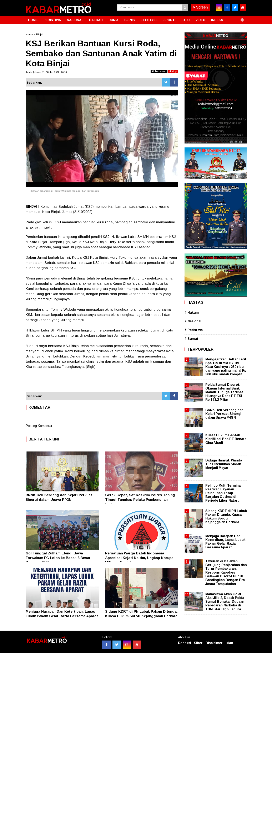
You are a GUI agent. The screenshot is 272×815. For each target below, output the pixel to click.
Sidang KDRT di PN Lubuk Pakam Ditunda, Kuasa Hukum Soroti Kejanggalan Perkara (226, 516)
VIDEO (200, 20)
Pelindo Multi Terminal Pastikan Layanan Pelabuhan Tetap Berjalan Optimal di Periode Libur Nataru (223, 493)
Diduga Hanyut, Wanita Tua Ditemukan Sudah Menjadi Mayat (223, 464)
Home (29, 34)
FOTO (185, 20)
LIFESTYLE (149, 20)
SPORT (169, 20)
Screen (200, 7)
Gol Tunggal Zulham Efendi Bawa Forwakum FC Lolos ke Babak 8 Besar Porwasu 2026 (58, 557)
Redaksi (184, 643)
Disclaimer (214, 643)
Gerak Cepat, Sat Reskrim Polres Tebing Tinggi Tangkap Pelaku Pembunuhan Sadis (140, 499)
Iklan (229, 643)
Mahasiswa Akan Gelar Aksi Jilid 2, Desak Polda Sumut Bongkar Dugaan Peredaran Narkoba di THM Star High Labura (224, 601)
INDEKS (217, 20)
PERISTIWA (52, 20)
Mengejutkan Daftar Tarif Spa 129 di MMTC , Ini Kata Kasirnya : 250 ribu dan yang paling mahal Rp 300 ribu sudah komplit (225, 366)
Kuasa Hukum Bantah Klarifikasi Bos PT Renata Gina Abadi (225, 438)
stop (173, 71)
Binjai (39, 34)
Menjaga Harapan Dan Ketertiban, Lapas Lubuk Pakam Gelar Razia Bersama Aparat (225, 541)
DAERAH (96, 20)
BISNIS (129, 20)
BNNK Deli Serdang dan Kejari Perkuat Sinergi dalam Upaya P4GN (224, 413)
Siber (198, 643)
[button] (242, 18)
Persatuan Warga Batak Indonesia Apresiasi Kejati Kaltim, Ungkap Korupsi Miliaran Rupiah (140, 557)
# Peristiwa (194, 330)
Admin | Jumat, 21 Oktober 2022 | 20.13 (46, 72)
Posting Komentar (39, 426)
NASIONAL (75, 20)
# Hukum (192, 312)
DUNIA (114, 20)
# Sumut (191, 338)
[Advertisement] (102, 380)
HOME (33, 20)
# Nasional (193, 321)
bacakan (159, 71)
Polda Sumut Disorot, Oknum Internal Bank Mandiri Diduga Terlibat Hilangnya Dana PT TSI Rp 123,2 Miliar (224, 392)
